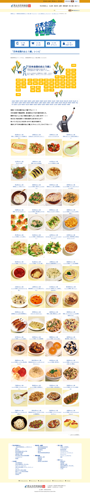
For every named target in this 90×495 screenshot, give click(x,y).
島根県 (73, 102)
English (61, 1)
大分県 (55, 104)
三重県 (40, 102)
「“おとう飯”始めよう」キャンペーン (44, 13)
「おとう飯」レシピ (54, 13)
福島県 (37, 101)
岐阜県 (28, 102)
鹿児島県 (64, 104)
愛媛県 (31, 104)
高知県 (35, 104)
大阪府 (52, 102)
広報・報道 (29, 13)
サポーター (69, 44)
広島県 (15, 104)
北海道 (13, 101)
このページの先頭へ (74, 434)
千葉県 (57, 101)
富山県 (74, 101)
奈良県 (60, 102)
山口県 (19, 104)
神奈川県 (66, 101)
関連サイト (55, 1)
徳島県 (23, 104)
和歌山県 (65, 102)
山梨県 (20, 102)
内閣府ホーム (13, 13)
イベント (54, 44)
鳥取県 (69, 102)
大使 (23, 44)
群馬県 (49, 101)
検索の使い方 (76, 10)
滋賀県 (44, 102)
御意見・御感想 (48, 1)
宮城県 (25, 101)
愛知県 (36, 102)
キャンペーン (34, 13)
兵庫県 (56, 102)
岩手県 (21, 101)
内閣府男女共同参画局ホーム (22, 13)
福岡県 (39, 104)
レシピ (38, 44)
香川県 (27, 104)
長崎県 (47, 104)
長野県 (24, 102)
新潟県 (70, 101)
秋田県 (29, 101)
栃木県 (45, 101)
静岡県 (32, 102)
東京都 (61, 101)
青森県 (17, 101)
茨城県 (41, 101)
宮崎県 (59, 104)
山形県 (33, 101)
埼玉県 (53, 101)
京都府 (48, 102)
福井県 (16, 102)
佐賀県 (43, 104)
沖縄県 (68, 104)
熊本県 (51, 104)
